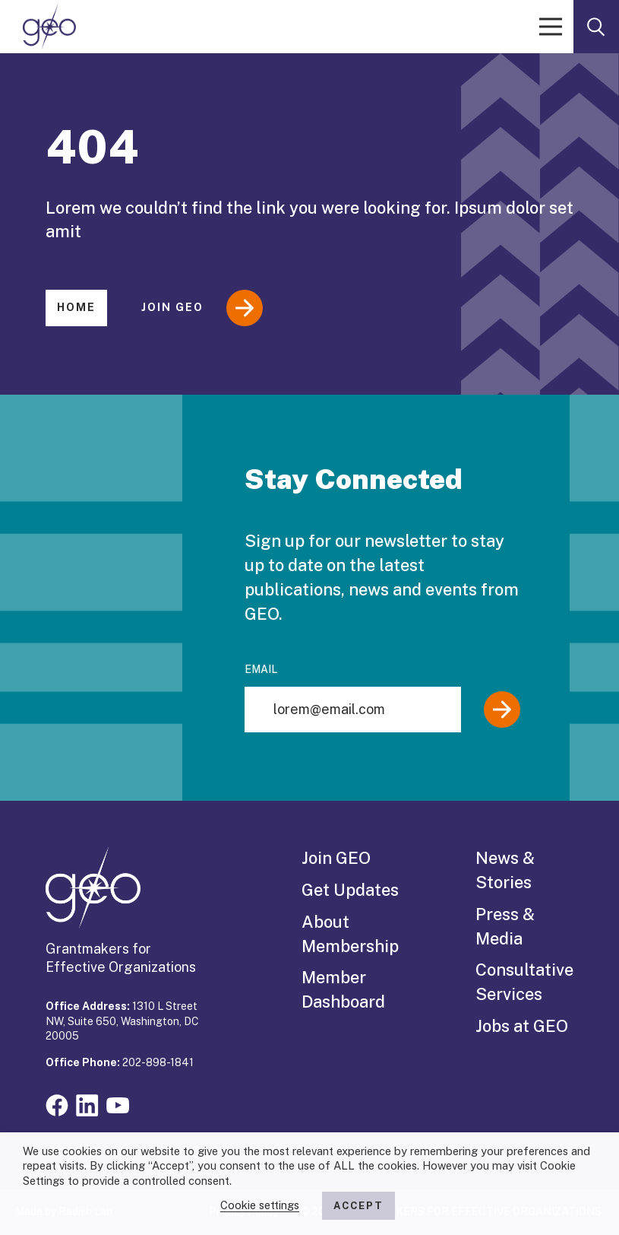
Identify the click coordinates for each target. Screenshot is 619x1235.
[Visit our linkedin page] (87, 1104)
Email (261, 669)
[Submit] (502, 709)
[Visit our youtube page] (117, 1104)
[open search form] (596, 26)
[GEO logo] (49, 26)
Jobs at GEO (521, 1026)
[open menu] (550, 26)
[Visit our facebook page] (57, 1104)
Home (76, 307)
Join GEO (202, 308)
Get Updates (350, 890)
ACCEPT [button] (358, 1205)
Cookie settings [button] (259, 1204)
